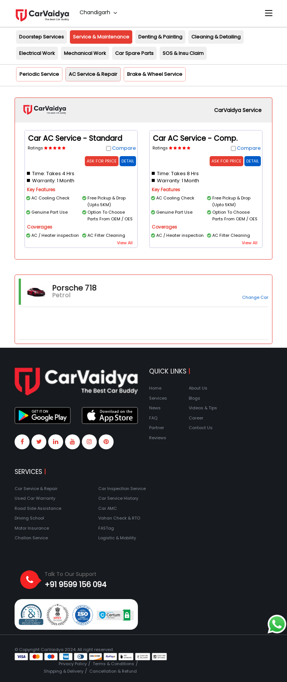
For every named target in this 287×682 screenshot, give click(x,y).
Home (155, 388)
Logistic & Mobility (117, 538)
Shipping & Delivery (63, 671)
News (155, 408)
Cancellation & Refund (113, 671)
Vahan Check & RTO (119, 518)
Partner (156, 428)
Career (196, 418)
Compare (124, 148)
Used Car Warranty (35, 498)
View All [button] (125, 243)
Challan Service (31, 538)
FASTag (106, 528)
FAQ (153, 418)
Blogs (194, 398)
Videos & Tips (203, 408)
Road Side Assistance (38, 508)
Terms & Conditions (113, 664)
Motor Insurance (32, 528)
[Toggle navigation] (268, 13)
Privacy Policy (73, 664)
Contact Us (201, 428)
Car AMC (107, 508)
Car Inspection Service (122, 489)
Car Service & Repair (36, 489)
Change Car (255, 297)
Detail (127, 161)
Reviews (157, 438)
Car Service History (118, 498)
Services (158, 398)
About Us (198, 388)
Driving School (29, 518)
